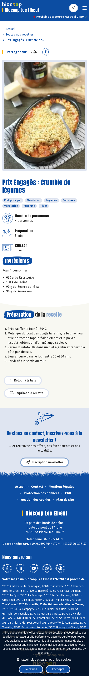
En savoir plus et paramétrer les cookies (44, 659)
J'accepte (58, 669)
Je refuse (31, 669)
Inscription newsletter (44, 462)
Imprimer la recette (26, 393)
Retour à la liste (23, 380)
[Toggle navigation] (84, 9)
